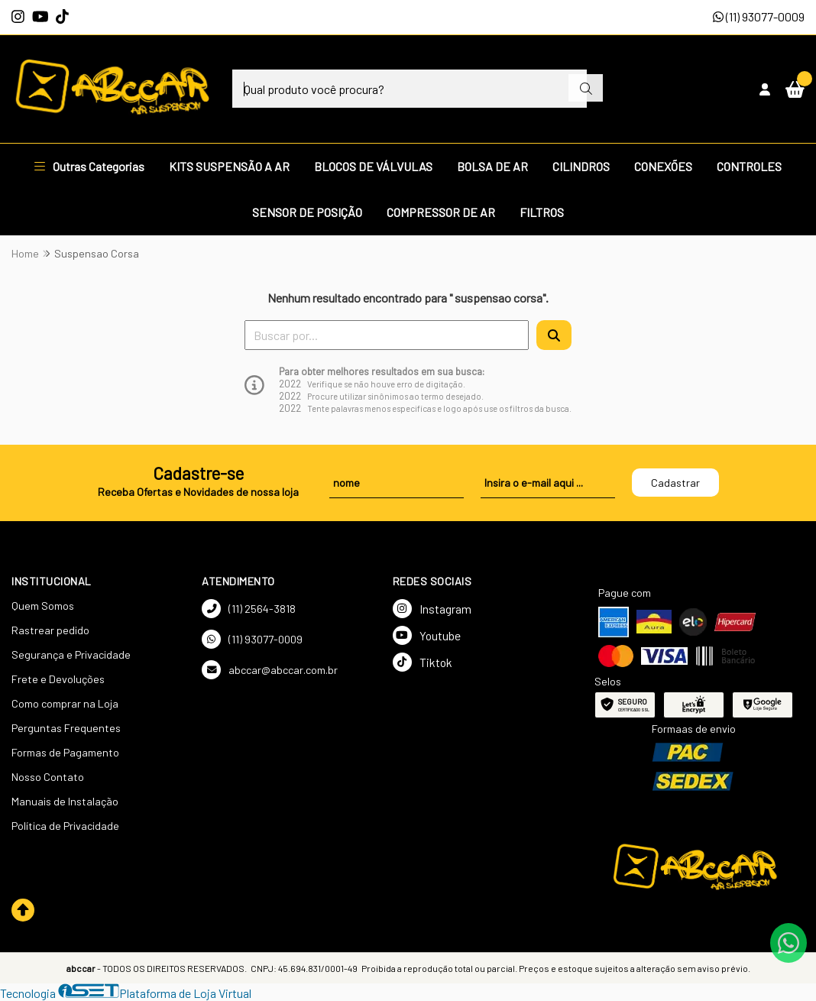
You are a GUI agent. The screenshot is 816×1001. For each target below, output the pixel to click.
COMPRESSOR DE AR (441, 212)
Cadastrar (675, 482)
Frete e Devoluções (58, 678)
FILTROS (542, 212)
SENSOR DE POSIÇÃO (307, 212)
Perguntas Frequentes (66, 727)
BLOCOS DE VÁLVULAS (373, 166)
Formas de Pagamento (65, 752)
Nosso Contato (47, 776)
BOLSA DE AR (492, 166)
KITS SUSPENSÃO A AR (229, 166)
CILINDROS (581, 166)
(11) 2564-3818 (249, 608)
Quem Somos (42, 605)
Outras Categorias (89, 166)
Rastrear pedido (50, 630)
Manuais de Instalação (64, 801)
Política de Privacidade (65, 825)
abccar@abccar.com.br (270, 669)
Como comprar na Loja (64, 703)
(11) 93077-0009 (759, 16)
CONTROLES (749, 166)
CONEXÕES (663, 166)
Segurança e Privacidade (71, 654)
